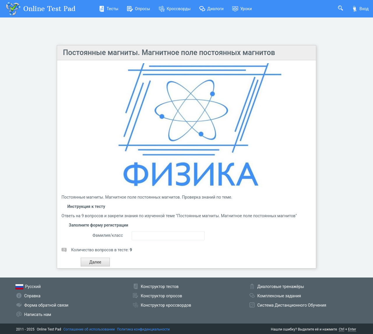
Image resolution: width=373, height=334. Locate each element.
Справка (32, 296)
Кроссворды (175, 9)
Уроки (242, 9)
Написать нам (37, 314)
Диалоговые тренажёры (280, 286)
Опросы (138, 9)
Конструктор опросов (161, 296)
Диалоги (211, 9)
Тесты (108, 9)
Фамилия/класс (107, 235)
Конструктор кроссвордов (166, 305)
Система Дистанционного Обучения (291, 305)
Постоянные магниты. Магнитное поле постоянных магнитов (169, 52)
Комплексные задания (279, 296)
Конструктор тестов (160, 286)
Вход (360, 9)
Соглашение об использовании (89, 329)
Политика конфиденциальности (143, 329)
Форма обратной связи (46, 305)
